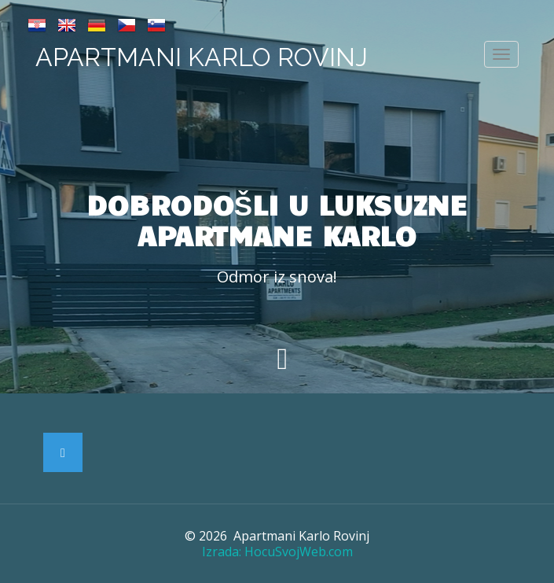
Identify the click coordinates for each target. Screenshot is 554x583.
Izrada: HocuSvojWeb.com (277, 551)
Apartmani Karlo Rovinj (201, 57)
